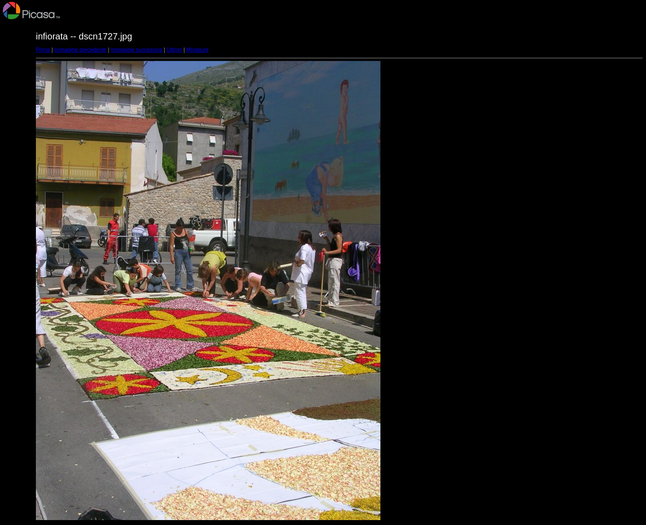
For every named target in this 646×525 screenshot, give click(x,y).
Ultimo (174, 50)
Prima (43, 50)
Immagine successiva (136, 50)
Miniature (197, 50)
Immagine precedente (80, 50)
